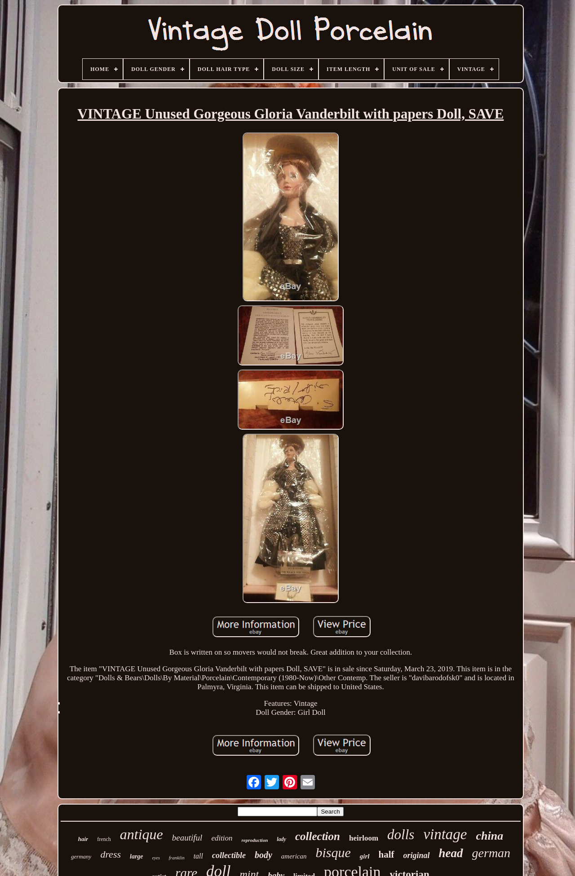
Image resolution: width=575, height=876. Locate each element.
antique (141, 834)
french (104, 839)
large (136, 856)
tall (198, 856)
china (490, 835)
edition (221, 838)
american (294, 856)
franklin (177, 857)
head (451, 853)
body (263, 855)
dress (110, 854)
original (416, 855)
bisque (333, 852)
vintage (445, 834)
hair (83, 839)
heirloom (363, 838)
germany (81, 856)
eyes (156, 857)
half (386, 854)
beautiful (187, 837)
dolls (400, 834)
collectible (229, 855)
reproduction (255, 840)
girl (365, 856)
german (491, 853)
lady (281, 839)
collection (317, 836)
